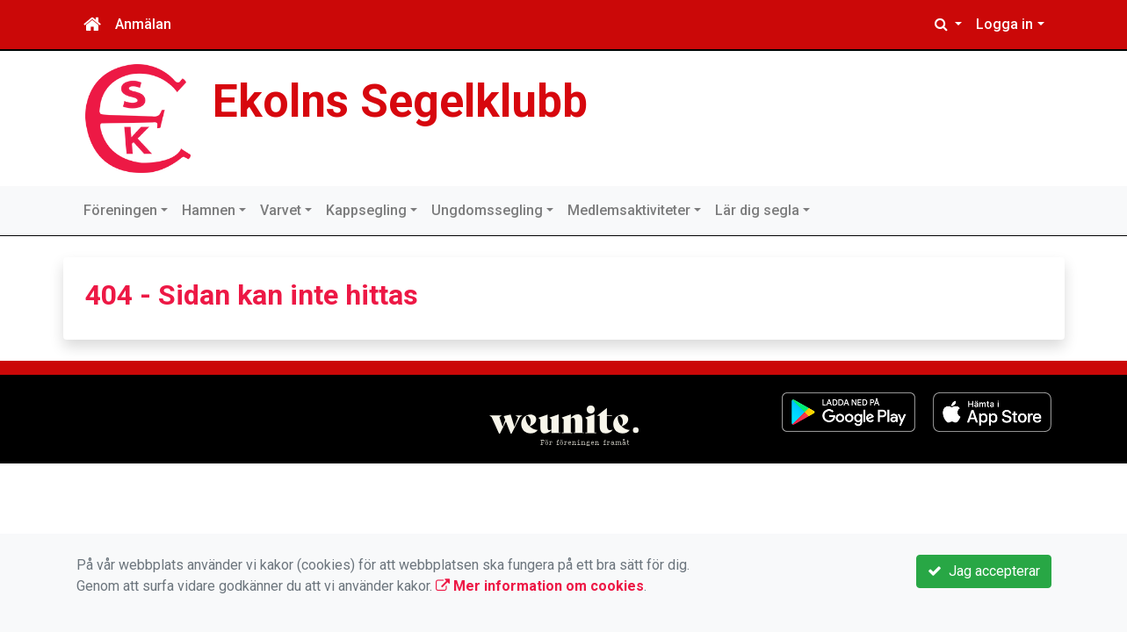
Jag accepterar (984, 571)
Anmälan (143, 24)
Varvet (280, 210)
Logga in (1004, 24)
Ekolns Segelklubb (400, 101)
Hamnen (208, 210)
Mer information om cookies (540, 586)
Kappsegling (366, 210)
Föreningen (120, 210)
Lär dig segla (757, 210)
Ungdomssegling (487, 210)
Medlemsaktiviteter (628, 210)
